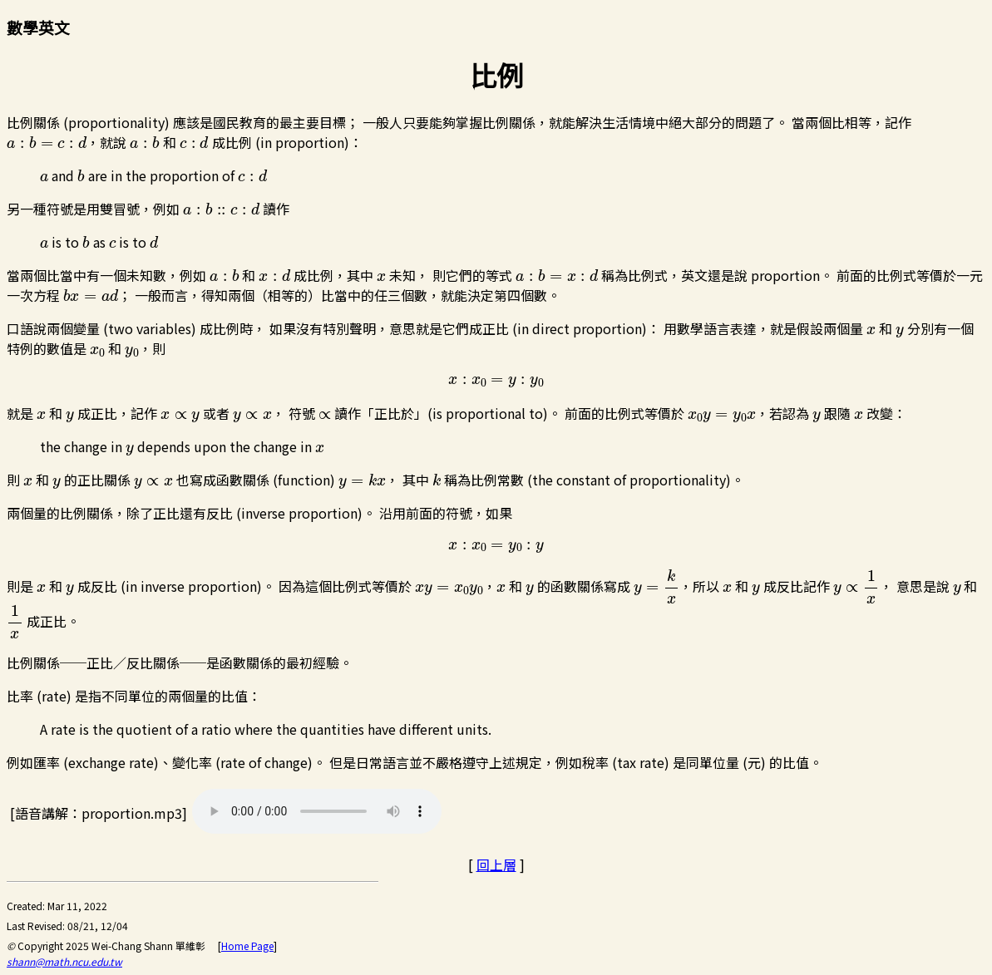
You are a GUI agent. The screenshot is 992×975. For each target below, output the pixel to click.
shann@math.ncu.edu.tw (64, 961)
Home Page (247, 945)
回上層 (496, 864)
